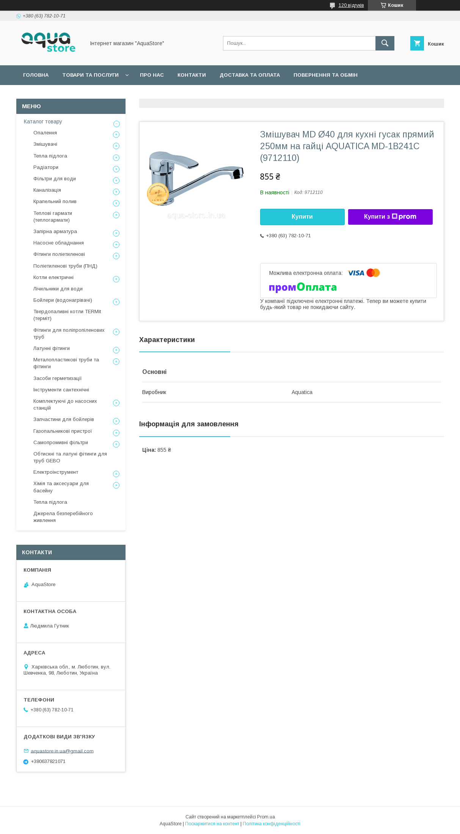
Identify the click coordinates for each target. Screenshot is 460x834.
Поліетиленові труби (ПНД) (65, 266)
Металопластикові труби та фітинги (66, 363)
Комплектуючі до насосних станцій (65, 404)
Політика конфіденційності (271, 823)
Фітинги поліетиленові (59, 254)
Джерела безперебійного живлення (63, 517)
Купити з (390, 216)
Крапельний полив (55, 201)
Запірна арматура (55, 231)
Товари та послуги (90, 75)
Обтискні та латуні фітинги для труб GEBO (70, 457)
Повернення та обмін (326, 75)
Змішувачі (45, 144)
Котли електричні (53, 277)
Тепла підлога (50, 156)
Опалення (45, 133)
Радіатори (45, 167)
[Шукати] (384, 43)
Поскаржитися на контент (212, 823)
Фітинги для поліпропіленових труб (69, 333)
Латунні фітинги (51, 348)
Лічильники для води (58, 289)
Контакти (191, 75)
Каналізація (47, 190)
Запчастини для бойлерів (63, 419)
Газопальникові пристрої (62, 431)
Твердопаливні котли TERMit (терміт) (67, 315)
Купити (302, 216)
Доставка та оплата (250, 75)
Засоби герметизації (57, 378)
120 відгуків (351, 5)
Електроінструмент (55, 472)
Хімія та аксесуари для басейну (61, 487)
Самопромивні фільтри (60, 442)
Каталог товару (43, 121)
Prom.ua (266, 817)
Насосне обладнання (58, 243)
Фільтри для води (54, 178)
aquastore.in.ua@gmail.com (62, 751)
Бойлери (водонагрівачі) (62, 300)
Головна (36, 75)
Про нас (152, 75)
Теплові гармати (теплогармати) (52, 216)
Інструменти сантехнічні (61, 390)
